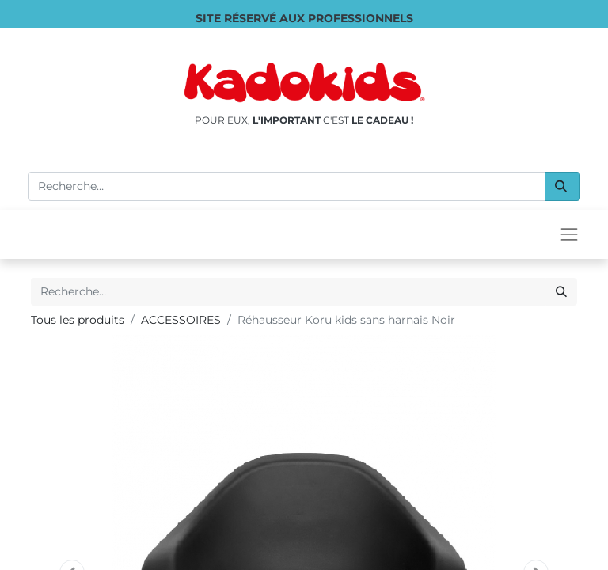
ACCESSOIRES (181, 320)
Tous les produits (77, 320)
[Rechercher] (562, 186)
